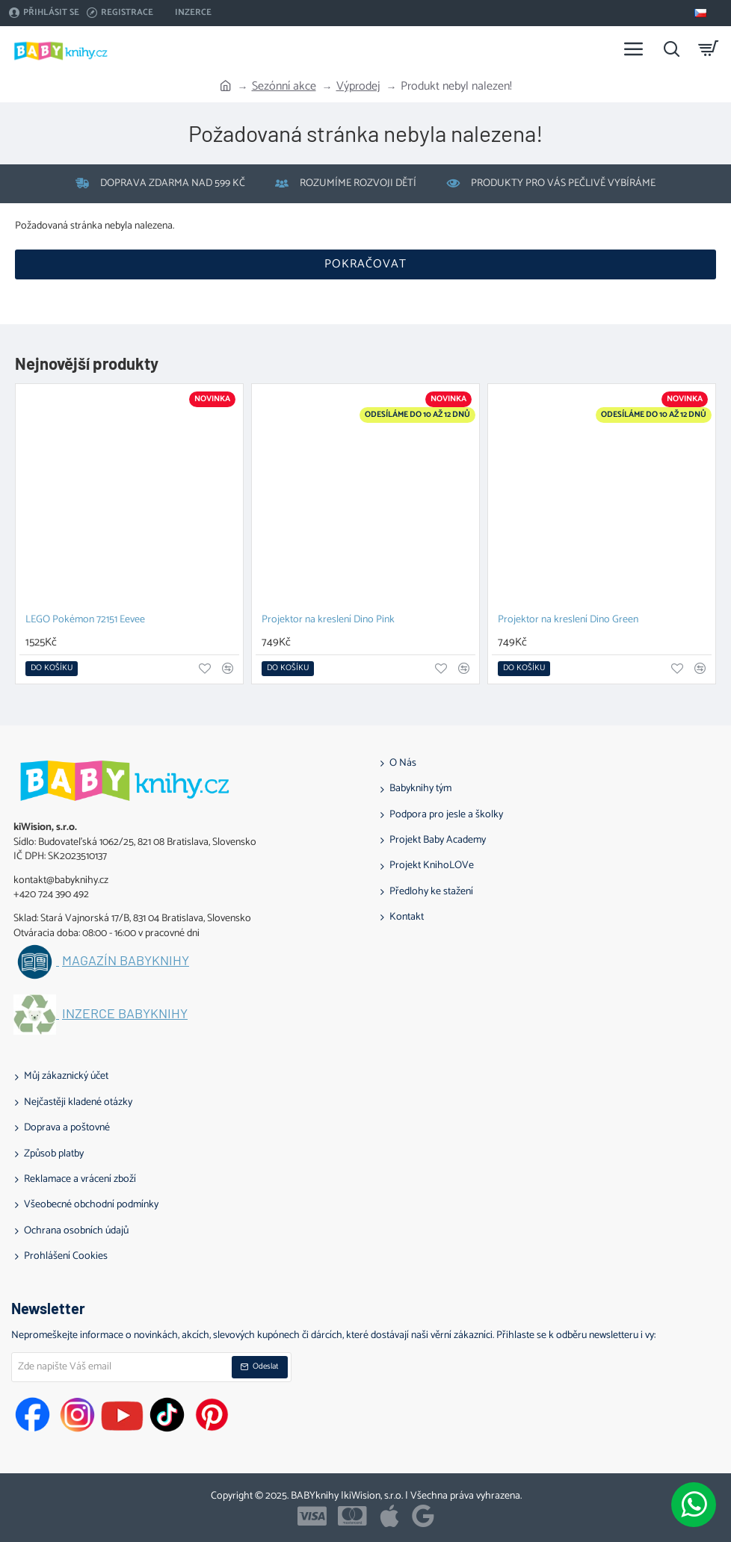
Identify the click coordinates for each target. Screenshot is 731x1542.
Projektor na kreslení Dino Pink (328, 620)
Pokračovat (365, 264)
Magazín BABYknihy (125, 960)
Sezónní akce (284, 86)
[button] (51, 668)
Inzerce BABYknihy (125, 1013)
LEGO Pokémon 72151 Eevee (85, 620)
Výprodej (358, 86)
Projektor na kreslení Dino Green (568, 620)
